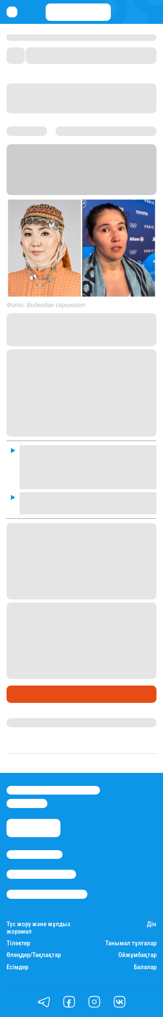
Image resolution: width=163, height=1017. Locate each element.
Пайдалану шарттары (47, 894)
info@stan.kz (27, 803)
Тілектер (18, 943)
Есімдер (17, 967)
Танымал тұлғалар (130, 943)
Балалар (145, 967)
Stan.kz (104, 179)
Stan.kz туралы (35, 854)
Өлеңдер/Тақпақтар (34, 955)
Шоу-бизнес (28, 694)
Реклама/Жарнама (41, 874)
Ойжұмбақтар (137, 955)
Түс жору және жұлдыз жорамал (38, 928)
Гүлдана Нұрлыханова (42, 722)
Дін (151, 924)
